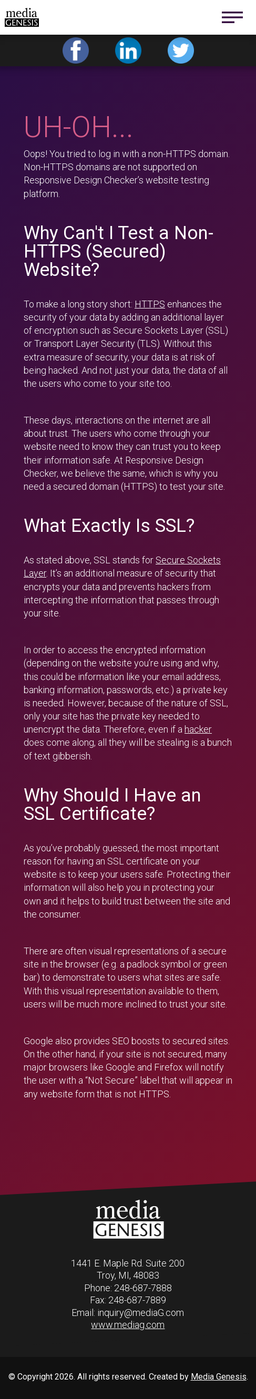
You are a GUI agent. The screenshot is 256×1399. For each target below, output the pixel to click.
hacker (198, 729)
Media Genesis (219, 1377)
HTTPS (150, 304)
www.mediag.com (128, 1324)
